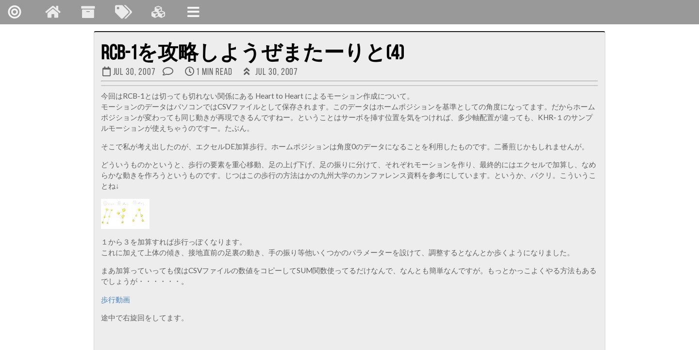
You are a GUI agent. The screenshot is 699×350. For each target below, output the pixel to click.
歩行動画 (115, 299)
